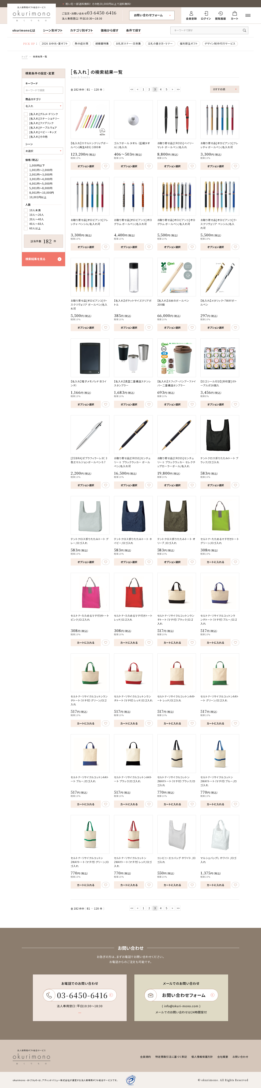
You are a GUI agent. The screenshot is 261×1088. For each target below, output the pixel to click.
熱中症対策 (81, 43)
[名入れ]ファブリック (41, 123)
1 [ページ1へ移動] (143, 89)
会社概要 (222, 1056)
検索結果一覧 (40, 56)
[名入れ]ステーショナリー (44, 118)
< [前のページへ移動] (137, 89)
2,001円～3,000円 (40, 174)
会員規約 (145, 1056)
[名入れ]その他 (38, 136)
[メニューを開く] (248, 15)
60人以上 (35, 228)
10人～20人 (36, 214)
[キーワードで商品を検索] (209, 30)
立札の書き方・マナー (160, 43)
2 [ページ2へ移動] (149, 89)
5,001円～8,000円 (40, 188)
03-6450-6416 (102, 12)
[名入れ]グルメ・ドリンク (43, 114)
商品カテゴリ (33, 99)
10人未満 (35, 210)
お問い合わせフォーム (148, 15)
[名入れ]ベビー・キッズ (43, 132)
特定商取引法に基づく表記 (171, 1056)
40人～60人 (36, 224)
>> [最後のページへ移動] (178, 89)
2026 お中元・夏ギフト (55, 43)
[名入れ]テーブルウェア (43, 127)
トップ (25, 56)
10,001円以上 (38, 197)
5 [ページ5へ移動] (166, 89)
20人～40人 (36, 219)
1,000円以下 (37, 165)
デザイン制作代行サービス (220, 43)
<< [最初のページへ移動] (131, 89)
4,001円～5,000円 (40, 183)
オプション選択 (86, 166)
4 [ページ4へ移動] (160, 89)
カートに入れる (215, 562)
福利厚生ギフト (189, 43)
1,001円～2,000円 (40, 170)
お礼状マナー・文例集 (128, 43)
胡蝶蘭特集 (102, 43)
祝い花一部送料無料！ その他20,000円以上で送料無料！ (98, 4)
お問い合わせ (240, 1056)
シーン (29, 144)
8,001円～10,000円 (41, 192)
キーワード (31, 83)
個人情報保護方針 (202, 1056)
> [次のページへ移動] (172, 89)
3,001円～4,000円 (40, 179)
